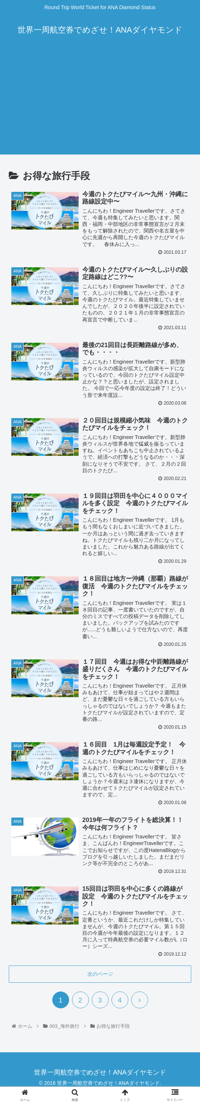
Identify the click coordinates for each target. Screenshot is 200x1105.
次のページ (100, 975)
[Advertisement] (100, 103)
